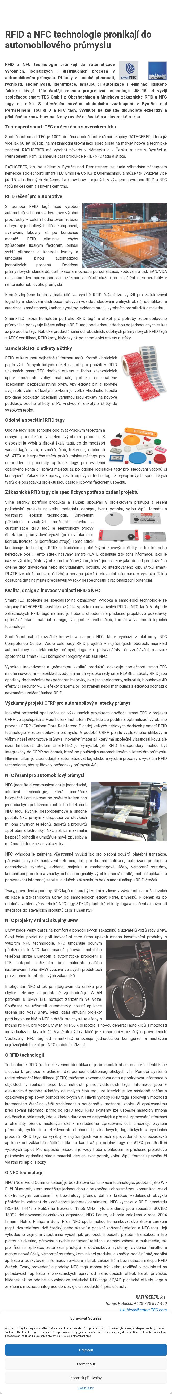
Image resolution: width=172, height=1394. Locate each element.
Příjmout (86, 1350)
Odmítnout (86, 1364)
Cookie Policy (86, 1388)
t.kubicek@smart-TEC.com (143, 1310)
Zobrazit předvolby (86, 1378)
